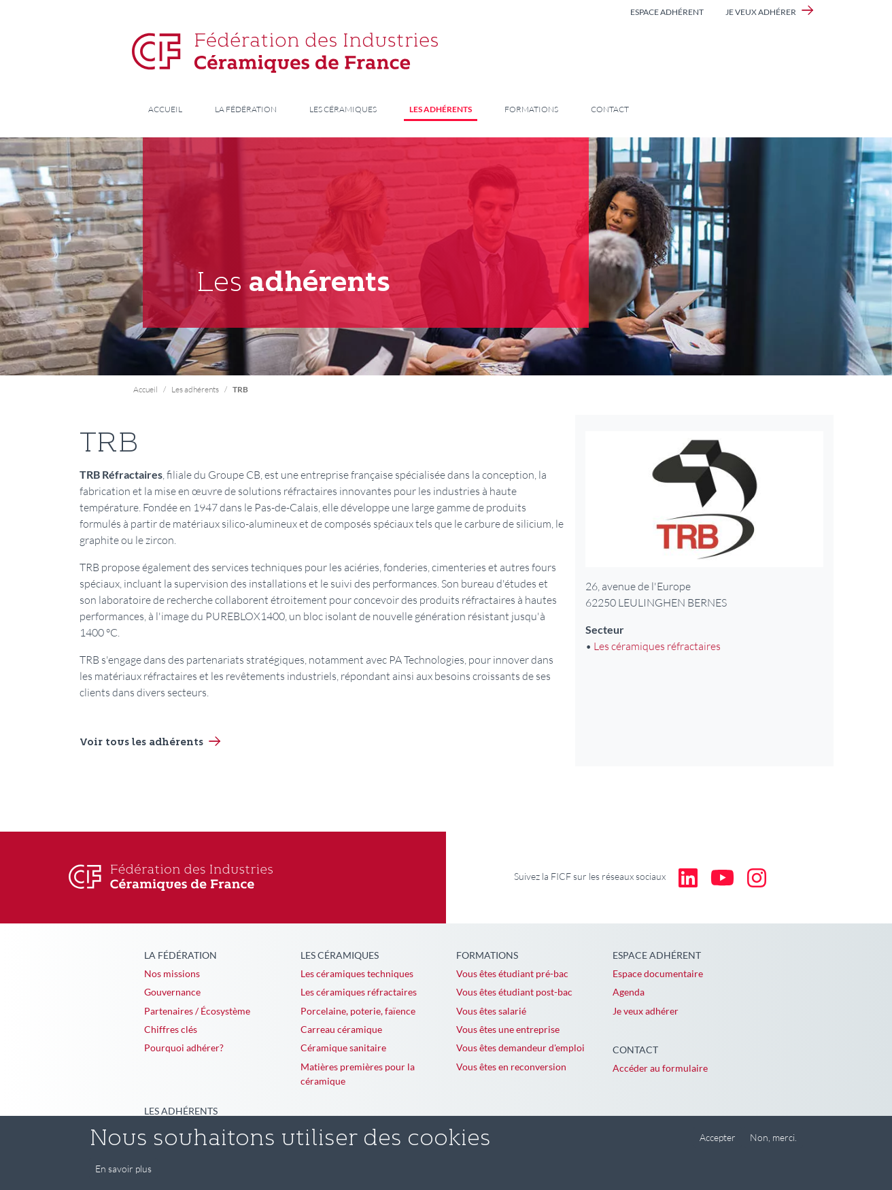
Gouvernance (172, 992)
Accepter (718, 1144)
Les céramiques (343, 109)
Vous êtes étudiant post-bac (514, 992)
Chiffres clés (170, 1029)
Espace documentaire (658, 973)
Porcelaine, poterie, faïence (358, 1011)
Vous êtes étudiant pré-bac (512, 973)
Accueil (165, 109)
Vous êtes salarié (491, 1011)
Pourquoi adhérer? (184, 1047)
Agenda (629, 992)
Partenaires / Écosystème (197, 1011)
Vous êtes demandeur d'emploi (520, 1047)
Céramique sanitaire (343, 1047)
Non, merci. (773, 1144)
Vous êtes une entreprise (508, 1029)
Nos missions (172, 973)
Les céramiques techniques (357, 973)
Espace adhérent (667, 12)
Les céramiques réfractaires (657, 646)
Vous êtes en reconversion (511, 1066)
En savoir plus (123, 1175)
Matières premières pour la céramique (358, 1074)
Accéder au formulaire (660, 1068)
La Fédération (246, 109)
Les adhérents (440, 109)
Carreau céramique (341, 1029)
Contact (610, 109)
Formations (531, 109)
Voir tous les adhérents (141, 743)
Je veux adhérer (760, 12)
